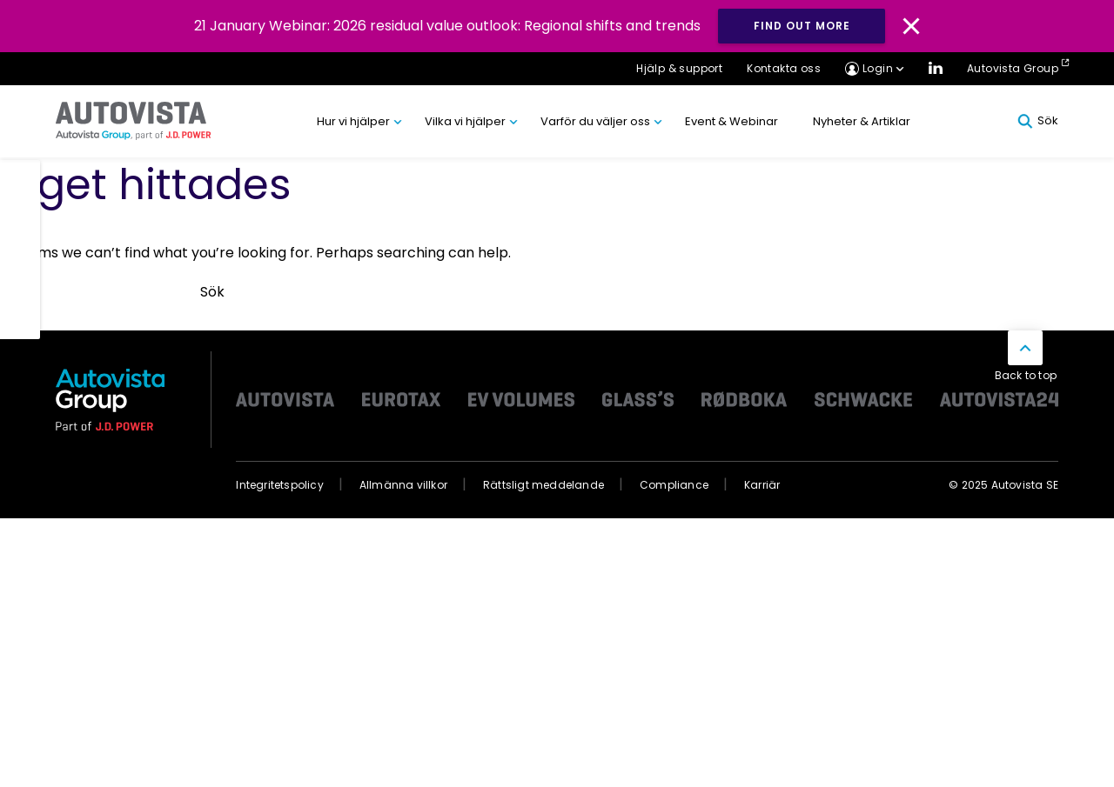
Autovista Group (1012, 68)
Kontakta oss (784, 68)
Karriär (762, 484)
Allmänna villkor (403, 484)
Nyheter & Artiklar (861, 121)
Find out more (802, 25)
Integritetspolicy (279, 484)
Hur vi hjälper (353, 121)
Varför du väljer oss (595, 121)
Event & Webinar (731, 121)
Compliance (674, 484)
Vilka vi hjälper (465, 121)
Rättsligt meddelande (543, 484)
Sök (1037, 121)
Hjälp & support (679, 68)
